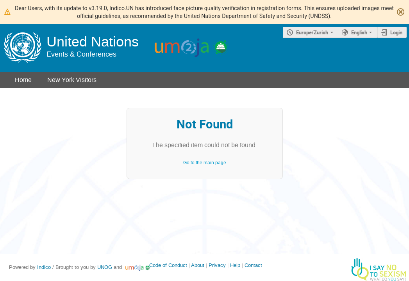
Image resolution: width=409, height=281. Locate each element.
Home (23, 80)
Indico (44, 267)
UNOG (104, 267)
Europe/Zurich (312, 32)
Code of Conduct (168, 265)
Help (235, 265)
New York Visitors (71, 80)
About (197, 265)
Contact (253, 265)
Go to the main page (204, 163)
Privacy (217, 265)
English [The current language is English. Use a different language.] (359, 32)
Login (396, 32)
